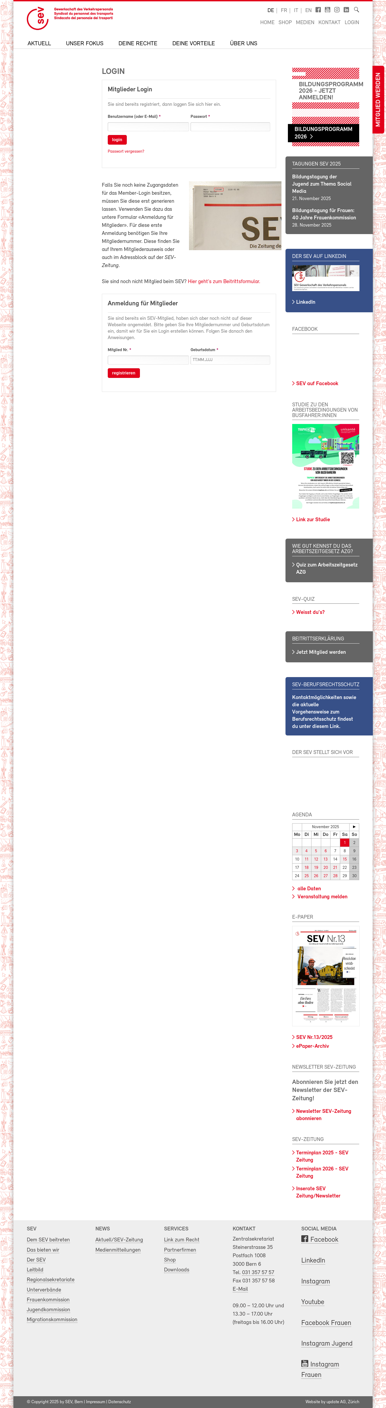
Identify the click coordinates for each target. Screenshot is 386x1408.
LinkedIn (305, 302)
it (296, 10)
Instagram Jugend (326, 1344)
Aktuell (39, 44)
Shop (285, 22)
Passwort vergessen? (126, 151)
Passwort (199, 117)
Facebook (324, 1240)
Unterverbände (44, 1290)
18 (307, 868)
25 (307, 876)
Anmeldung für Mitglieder (143, 304)
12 (316, 860)
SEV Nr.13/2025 (314, 1037)
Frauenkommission (48, 1300)
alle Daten (308, 889)
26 (316, 876)
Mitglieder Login (130, 90)
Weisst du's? (310, 612)
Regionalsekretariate (51, 1280)
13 (326, 860)
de (271, 10)
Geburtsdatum (203, 350)
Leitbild (35, 1270)
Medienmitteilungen (118, 1250)
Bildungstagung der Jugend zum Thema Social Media (321, 184)
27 (326, 876)
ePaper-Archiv (312, 1046)
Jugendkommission (48, 1310)
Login (352, 22)
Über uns (243, 44)
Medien (305, 22)
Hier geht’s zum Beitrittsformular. (224, 281)
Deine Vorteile (193, 44)
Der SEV (36, 1260)
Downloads (176, 1270)
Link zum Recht (181, 1240)
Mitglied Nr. (118, 350)
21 (335, 868)
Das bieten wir (43, 1250)
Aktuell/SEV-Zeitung (119, 1240)
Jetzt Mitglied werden (321, 652)
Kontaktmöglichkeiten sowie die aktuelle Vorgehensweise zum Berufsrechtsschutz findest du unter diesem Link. (324, 712)
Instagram (315, 1281)
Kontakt (329, 22)
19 (316, 868)
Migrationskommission (52, 1320)
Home (267, 22)
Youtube (312, 1302)
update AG (336, 1402)
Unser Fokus (84, 44)
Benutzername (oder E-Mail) (133, 117)
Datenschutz (119, 1402)
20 (326, 868)
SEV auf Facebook (317, 383)
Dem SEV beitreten (48, 1240)
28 (335, 876)
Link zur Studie (313, 520)
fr (284, 10)
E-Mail (240, 1289)
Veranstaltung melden (321, 897)
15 (345, 860)
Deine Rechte (137, 44)
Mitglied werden (378, 100)
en (308, 10)
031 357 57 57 (258, 1272)
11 (307, 860)
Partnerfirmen (180, 1250)
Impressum (95, 1402)
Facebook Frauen (326, 1323)
